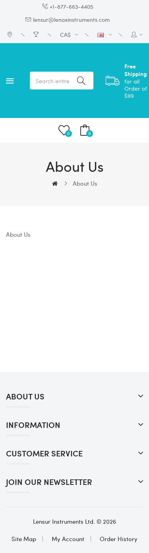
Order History (118, 538)
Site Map (24, 538)
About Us (85, 183)
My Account (68, 538)
